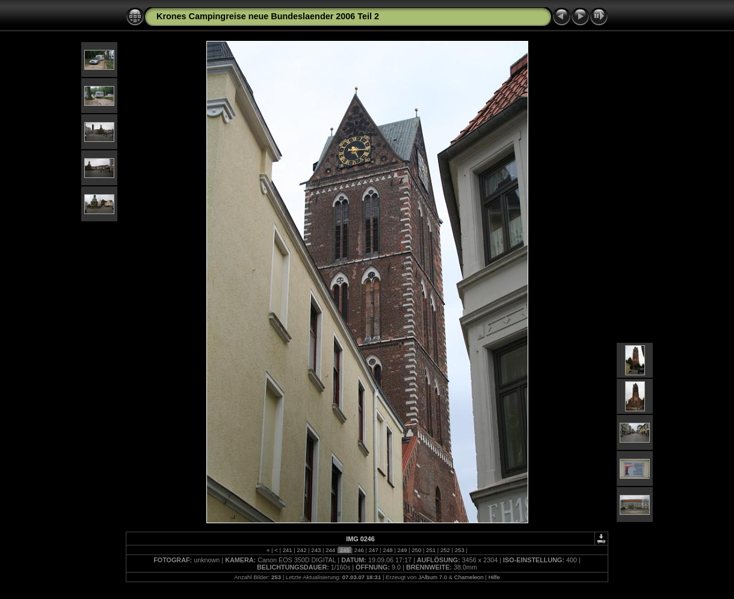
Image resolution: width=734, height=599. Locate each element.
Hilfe (494, 577)
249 (402, 550)
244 (330, 550)
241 (287, 550)
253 (459, 550)
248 (387, 550)
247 (373, 550)
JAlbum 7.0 (432, 577)
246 (359, 550)
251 (430, 550)
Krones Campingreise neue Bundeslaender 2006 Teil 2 (267, 16)
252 (445, 550)
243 (316, 550)
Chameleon (469, 577)
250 (416, 550)
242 (301, 550)
